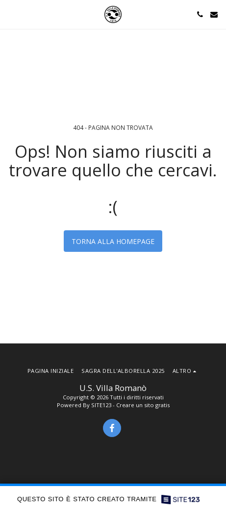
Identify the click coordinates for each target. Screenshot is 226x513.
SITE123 (101, 405)
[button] (10, 14)
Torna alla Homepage (113, 241)
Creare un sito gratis (143, 405)
